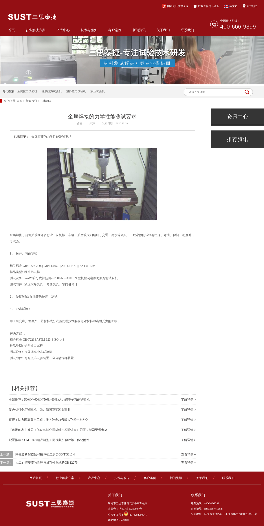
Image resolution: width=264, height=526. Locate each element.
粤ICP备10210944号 (130, 508)
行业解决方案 (36, 30)
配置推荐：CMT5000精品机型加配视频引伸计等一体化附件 (49, 440)
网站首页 (35, 478)
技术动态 (46, 101)
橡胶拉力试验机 (52, 91)
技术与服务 (89, 30)
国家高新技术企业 (175, 6)
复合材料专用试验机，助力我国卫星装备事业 (39, 409)
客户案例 (114, 30)
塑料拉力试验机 (76, 91)
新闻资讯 (139, 30)
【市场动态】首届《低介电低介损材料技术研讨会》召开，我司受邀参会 (58, 430)
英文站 (230, 6)
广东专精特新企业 (206, 6)
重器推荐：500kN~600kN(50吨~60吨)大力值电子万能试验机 (49, 399)
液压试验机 (97, 91)
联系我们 (187, 30)
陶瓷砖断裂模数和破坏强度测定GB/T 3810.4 (45, 454)
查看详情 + (188, 454)
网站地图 (249, 6)
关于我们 (163, 30)
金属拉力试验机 (27, 91)
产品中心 (63, 30)
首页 (11, 30)
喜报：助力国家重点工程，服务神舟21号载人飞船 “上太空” (49, 419)
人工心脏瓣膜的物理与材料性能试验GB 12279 (46, 462)
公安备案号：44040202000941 (127, 514)
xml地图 (124, 520)
